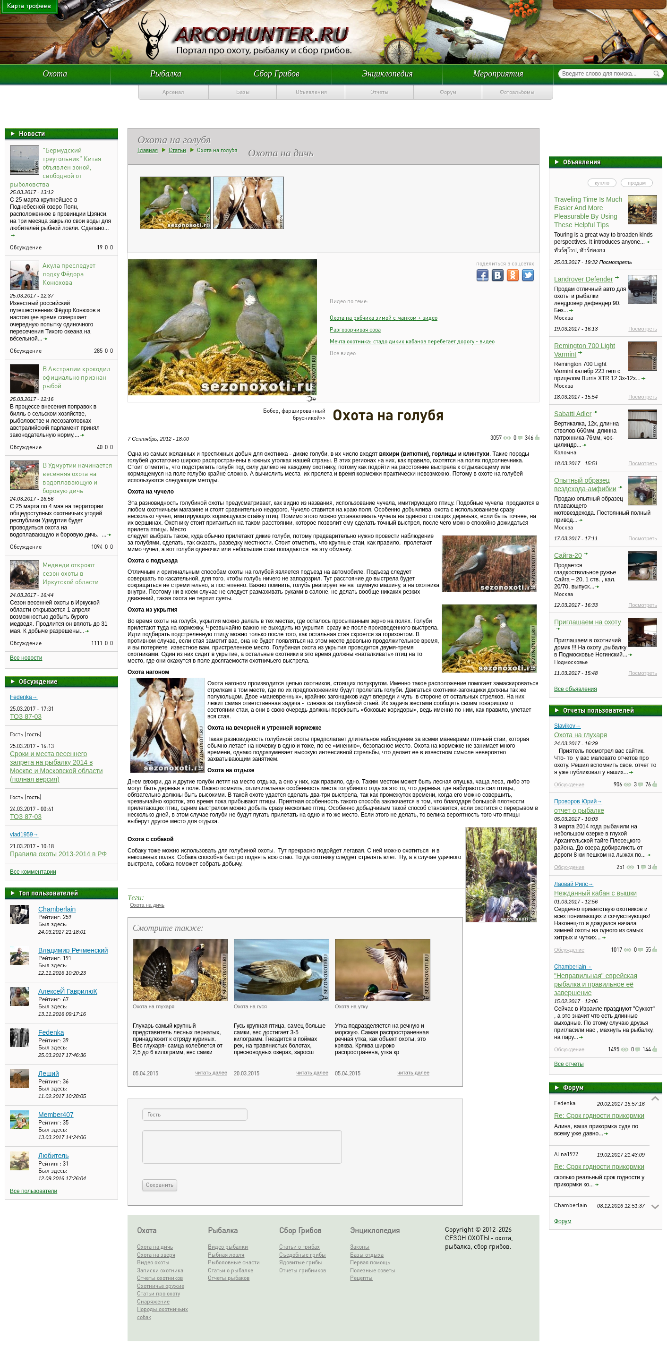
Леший (48, 1073)
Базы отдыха (367, 1254)
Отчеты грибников (302, 1270)
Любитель (53, 1155)
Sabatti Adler (572, 413)
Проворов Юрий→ (578, 801)
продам (637, 183)
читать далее (211, 1072)
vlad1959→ (24, 834)
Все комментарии (33, 872)
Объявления (311, 91)
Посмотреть (642, 329)
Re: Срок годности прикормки (599, 1115)
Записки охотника (160, 1270)
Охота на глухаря (580, 735)
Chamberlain (57, 909)
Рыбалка (165, 73)
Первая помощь (370, 1262)
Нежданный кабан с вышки (595, 893)
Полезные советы (372, 1270)
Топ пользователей (48, 892)
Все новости (26, 658)
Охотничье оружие (160, 1285)
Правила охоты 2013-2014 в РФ (58, 854)
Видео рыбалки (228, 1246)
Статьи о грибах (299, 1246)
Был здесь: (53, 924)
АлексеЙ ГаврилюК (67, 991)
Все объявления (575, 689)
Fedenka (51, 1032)
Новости (32, 133)
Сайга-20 (568, 555)
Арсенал (173, 91)
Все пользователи (33, 1191)
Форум (448, 91)
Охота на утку (351, 1006)
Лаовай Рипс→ (573, 884)
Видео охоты (153, 1262)
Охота (55, 73)
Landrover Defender (583, 279)
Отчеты (379, 91)
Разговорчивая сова (355, 329)
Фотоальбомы (517, 91)
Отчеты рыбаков (228, 1277)
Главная (147, 149)
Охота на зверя (156, 1254)
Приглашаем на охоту (587, 622)
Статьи (177, 149)
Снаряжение (153, 1301)
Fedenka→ (24, 697)
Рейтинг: (50, 916)
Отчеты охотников (160, 1277)
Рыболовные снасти (234, 1262)
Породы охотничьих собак (162, 1312)
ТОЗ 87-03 (26, 716)
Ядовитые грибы (300, 1262)
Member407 (56, 1114)
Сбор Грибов (276, 73)
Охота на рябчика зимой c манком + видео (383, 317)
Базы (243, 91)
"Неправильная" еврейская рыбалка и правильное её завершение (595, 984)
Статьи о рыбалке (230, 1270)
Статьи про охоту (158, 1293)
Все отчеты (569, 1064)
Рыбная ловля (226, 1254)
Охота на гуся (250, 1006)
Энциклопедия (387, 73)
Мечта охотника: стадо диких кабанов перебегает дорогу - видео (412, 341)
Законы (359, 1246)
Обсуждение (38, 681)
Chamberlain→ (573, 966)
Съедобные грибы (302, 1254)
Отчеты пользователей (598, 710)
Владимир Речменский (73, 950)
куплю (602, 183)
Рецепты (361, 1277)
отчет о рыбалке (579, 810)
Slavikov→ (567, 726)
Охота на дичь (147, 905)
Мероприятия (498, 73)
